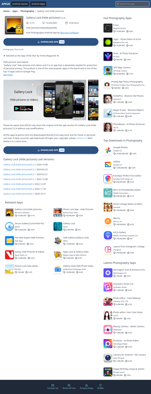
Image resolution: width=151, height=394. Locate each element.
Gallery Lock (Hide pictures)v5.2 (18, 184)
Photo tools (19, 49)
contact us (81, 138)
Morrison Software (69, 32)
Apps (15, 11)
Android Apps (38, 3)
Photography (27, 11)
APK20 (6, 4)
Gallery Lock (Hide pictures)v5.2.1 (19, 174)
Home (6, 11)
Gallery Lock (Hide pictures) (43, 17)
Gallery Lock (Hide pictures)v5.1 (18, 193)
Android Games (20, 3)
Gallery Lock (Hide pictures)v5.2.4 (19, 164)
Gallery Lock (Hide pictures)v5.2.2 (19, 169)
